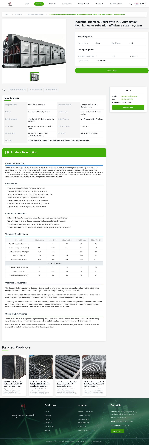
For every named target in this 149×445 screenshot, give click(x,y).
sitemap (47, 430)
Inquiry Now (128, 107)
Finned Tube (82, 426)
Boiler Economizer (84, 430)
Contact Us (99, 4)
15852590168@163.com (129, 96)
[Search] (130, 4)
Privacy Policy (49, 426)
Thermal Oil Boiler (84, 415)
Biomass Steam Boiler (85, 412)
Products (39, 4)
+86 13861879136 (127, 99)
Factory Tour (66, 4)
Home (27, 4)
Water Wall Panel (83, 423)
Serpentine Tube (83, 419)
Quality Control (83, 4)
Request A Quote (116, 4)
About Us (52, 4)
